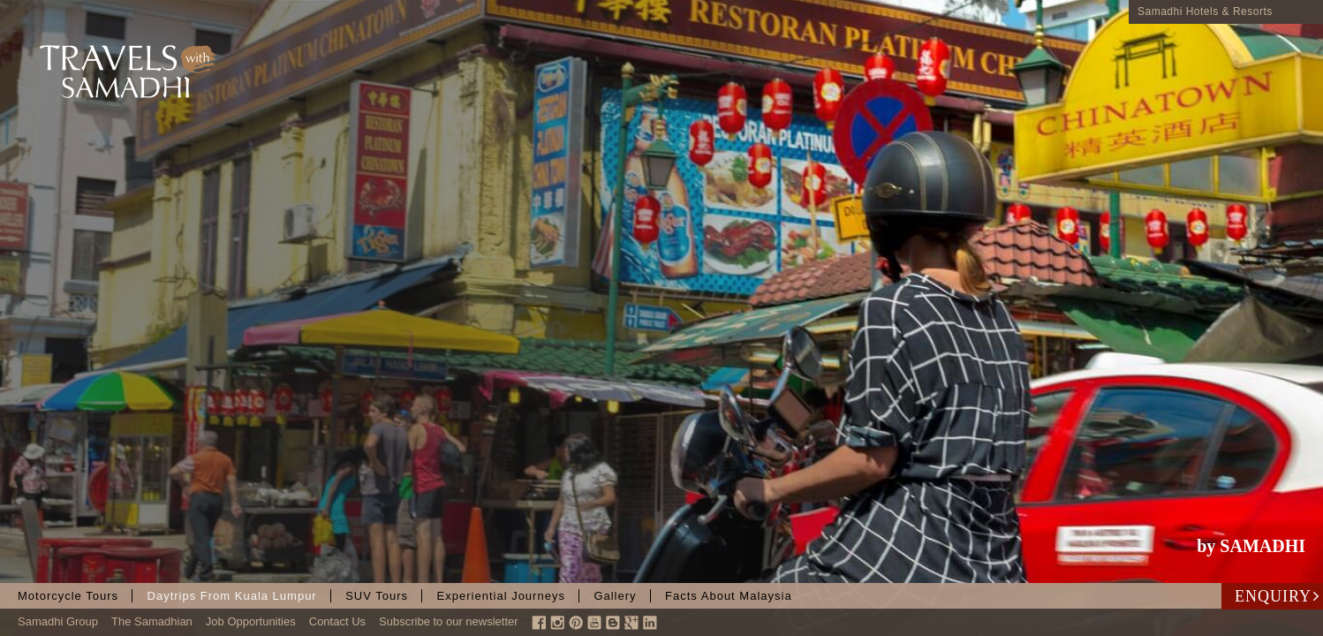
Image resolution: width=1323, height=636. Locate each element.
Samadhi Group (58, 621)
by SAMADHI (1251, 546)
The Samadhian (152, 621)
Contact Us (337, 621)
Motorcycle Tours (68, 595)
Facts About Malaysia (728, 595)
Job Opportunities (251, 621)
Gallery (614, 595)
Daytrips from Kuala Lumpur (232, 595)
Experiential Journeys (501, 595)
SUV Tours (376, 595)
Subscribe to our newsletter (448, 621)
